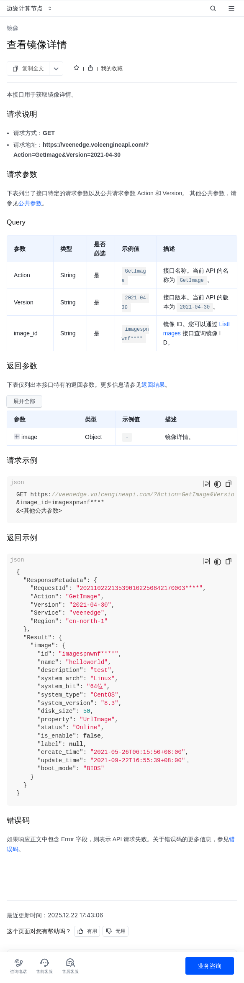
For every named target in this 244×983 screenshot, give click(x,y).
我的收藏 (112, 68)
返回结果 (153, 384)
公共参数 (30, 203)
